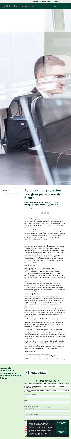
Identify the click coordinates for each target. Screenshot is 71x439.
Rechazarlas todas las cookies (61, 427)
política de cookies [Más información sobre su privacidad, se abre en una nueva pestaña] (48, 434)
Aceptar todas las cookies (61, 423)
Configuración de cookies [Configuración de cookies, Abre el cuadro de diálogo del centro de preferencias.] (61, 432)
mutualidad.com (37, 1)
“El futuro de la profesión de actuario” (36, 354)
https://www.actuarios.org (55, 359)
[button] (55, 6)
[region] (48, 428)
